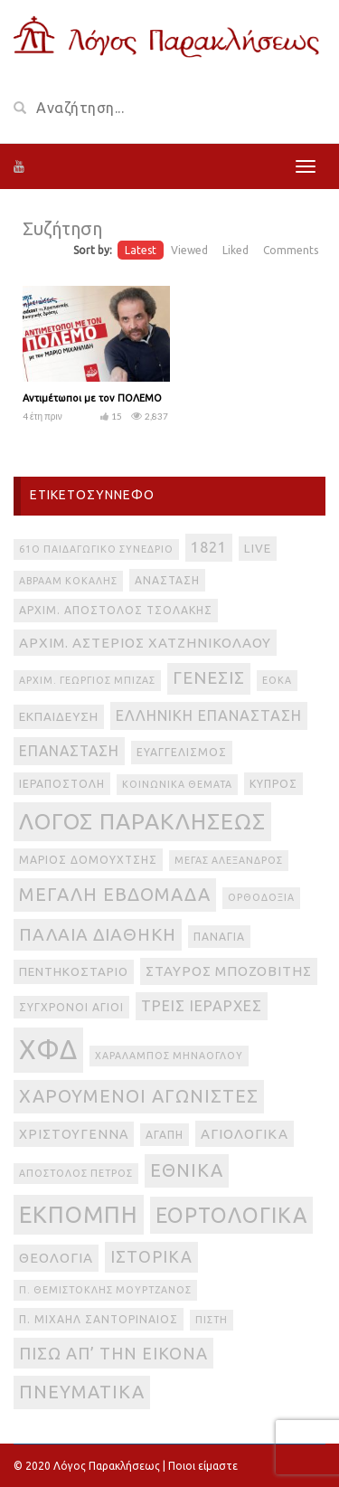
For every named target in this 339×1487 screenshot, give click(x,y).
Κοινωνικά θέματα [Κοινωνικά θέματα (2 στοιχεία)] (177, 784)
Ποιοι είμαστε (203, 1466)
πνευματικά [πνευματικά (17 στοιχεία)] (82, 1391)
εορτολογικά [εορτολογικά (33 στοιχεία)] (231, 1215)
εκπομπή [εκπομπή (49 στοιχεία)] (78, 1214)
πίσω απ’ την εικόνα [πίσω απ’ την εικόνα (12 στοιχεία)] (113, 1353)
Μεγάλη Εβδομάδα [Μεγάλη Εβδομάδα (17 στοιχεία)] (115, 894)
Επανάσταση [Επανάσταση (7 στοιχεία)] (69, 751)
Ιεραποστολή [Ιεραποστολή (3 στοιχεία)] (62, 784)
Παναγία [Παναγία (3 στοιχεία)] (219, 936)
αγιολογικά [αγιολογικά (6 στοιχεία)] (244, 1133)
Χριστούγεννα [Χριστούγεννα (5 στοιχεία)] (73, 1134)
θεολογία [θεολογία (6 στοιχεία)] (56, 1257)
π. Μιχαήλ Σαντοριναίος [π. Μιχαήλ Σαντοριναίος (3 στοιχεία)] (98, 1319)
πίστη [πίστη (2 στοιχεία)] (211, 1319)
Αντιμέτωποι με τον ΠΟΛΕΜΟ (92, 398)
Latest (140, 250)
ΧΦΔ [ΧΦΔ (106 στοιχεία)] (48, 1050)
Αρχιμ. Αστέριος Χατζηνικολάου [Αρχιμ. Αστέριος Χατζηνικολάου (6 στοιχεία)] (145, 642)
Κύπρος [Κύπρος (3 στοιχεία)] (273, 784)
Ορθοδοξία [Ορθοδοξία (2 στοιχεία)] (261, 897)
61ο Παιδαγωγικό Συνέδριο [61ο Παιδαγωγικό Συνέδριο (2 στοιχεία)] (96, 549)
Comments (290, 250)
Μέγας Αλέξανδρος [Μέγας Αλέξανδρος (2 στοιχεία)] (228, 860)
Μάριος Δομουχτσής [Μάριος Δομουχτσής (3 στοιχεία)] (88, 860)
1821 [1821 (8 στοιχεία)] (209, 547)
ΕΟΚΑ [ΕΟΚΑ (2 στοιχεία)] (277, 680)
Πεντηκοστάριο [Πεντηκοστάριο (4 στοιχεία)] (73, 972)
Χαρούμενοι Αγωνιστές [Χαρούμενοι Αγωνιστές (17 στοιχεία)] (139, 1095)
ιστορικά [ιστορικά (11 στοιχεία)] (151, 1256)
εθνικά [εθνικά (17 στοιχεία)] (186, 1170)
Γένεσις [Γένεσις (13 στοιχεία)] (209, 677)
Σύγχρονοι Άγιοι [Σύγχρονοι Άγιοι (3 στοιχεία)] (71, 1007)
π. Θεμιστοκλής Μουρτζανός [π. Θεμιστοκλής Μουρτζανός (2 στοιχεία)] (105, 1289)
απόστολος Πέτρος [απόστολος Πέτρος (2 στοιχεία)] (76, 1173)
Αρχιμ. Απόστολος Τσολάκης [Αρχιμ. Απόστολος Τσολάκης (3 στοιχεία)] (115, 610)
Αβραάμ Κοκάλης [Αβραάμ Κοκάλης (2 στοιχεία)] (68, 580)
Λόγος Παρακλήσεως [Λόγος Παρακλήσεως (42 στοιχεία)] (142, 821)
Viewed (189, 250)
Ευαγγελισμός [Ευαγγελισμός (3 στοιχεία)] (182, 752)
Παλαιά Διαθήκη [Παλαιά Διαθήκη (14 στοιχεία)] (97, 934)
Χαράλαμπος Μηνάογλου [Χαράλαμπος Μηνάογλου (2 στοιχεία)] (169, 1055)
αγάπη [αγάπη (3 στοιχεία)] (165, 1135)
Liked (235, 250)
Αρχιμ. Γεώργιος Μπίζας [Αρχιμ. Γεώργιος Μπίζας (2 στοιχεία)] (87, 680)
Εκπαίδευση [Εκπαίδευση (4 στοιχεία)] (59, 717)
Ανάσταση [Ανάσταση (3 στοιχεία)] (167, 580)
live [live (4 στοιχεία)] (257, 548)
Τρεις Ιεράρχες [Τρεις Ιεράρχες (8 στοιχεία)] (201, 1006)
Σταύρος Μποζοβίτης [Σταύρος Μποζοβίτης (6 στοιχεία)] (229, 971)
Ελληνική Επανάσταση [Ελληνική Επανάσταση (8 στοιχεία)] (209, 715)
